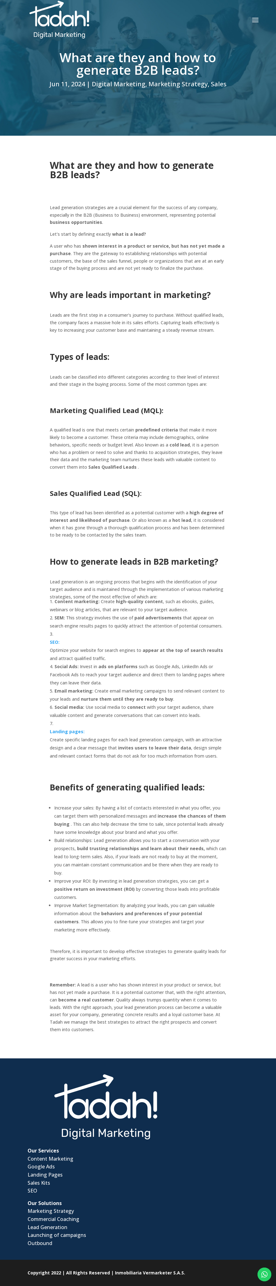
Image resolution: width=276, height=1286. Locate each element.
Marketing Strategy (178, 84)
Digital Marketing (118, 84)
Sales (219, 84)
